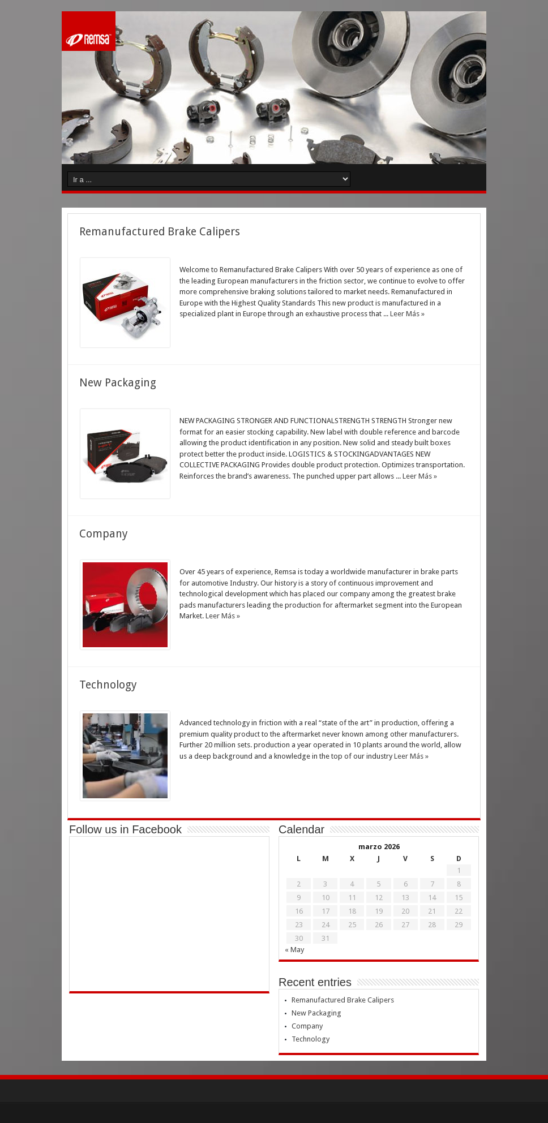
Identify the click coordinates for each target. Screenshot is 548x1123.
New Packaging (117, 382)
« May (294, 949)
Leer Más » (407, 313)
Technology (108, 684)
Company (103, 533)
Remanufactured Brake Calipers (159, 231)
